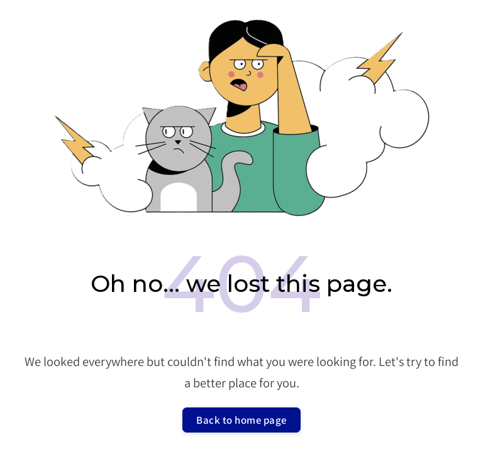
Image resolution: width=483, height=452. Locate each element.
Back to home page (241, 420)
